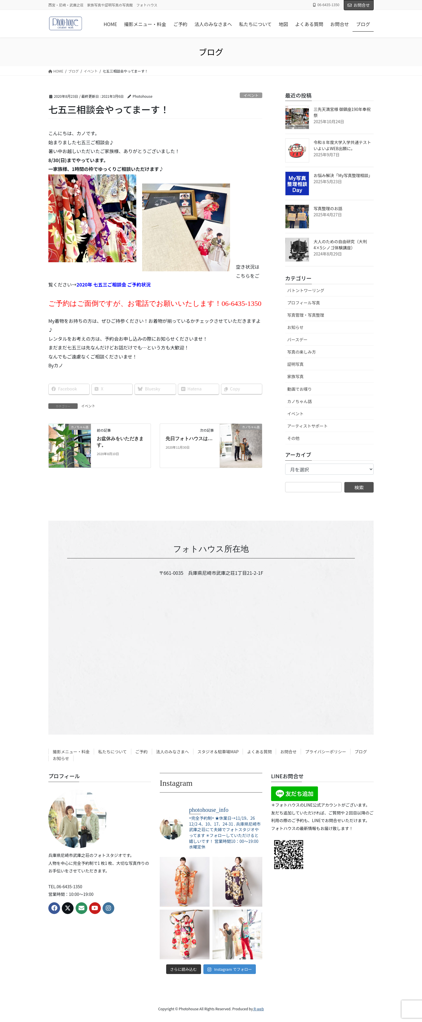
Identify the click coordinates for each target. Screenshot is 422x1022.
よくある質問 (259, 752)
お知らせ (295, 327)
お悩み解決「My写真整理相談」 (343, 175)
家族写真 (295, 376)
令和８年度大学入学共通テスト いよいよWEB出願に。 (342, 145)
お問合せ (359, 5)
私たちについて (112, 752)
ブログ (361, 752)
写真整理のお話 (328, 208)
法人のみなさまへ (172, 752)
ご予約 (141, 752)
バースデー (297, 339)
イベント (251, 95)
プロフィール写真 (303, 303)
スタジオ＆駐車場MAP (218, 752)
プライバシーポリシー (325, 752)
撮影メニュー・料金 (71, 752)
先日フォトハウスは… (189, 438)
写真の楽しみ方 (301, 352)
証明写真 (295, 364)
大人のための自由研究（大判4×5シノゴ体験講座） (340, 245)
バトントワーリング (305, 290)
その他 (293, 438)
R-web (258, 1008)
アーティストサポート (307, 426)
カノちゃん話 (299, 401)
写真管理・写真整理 (305, 315)
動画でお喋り (299, 389)
